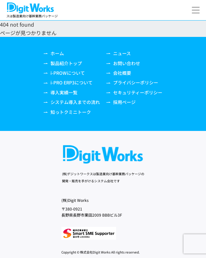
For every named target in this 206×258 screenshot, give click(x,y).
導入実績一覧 (60, 92)
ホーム (54, 53)
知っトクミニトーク (67, 112)
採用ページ (121, 102)
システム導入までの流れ (72, 102)
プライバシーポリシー (132, 82)
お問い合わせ (123, 63)
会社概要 (118, 73)
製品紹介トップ (63, 63)
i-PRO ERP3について (68, 82)
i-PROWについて (64, 73)
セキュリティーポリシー (134, 92)
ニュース (118, 53)
